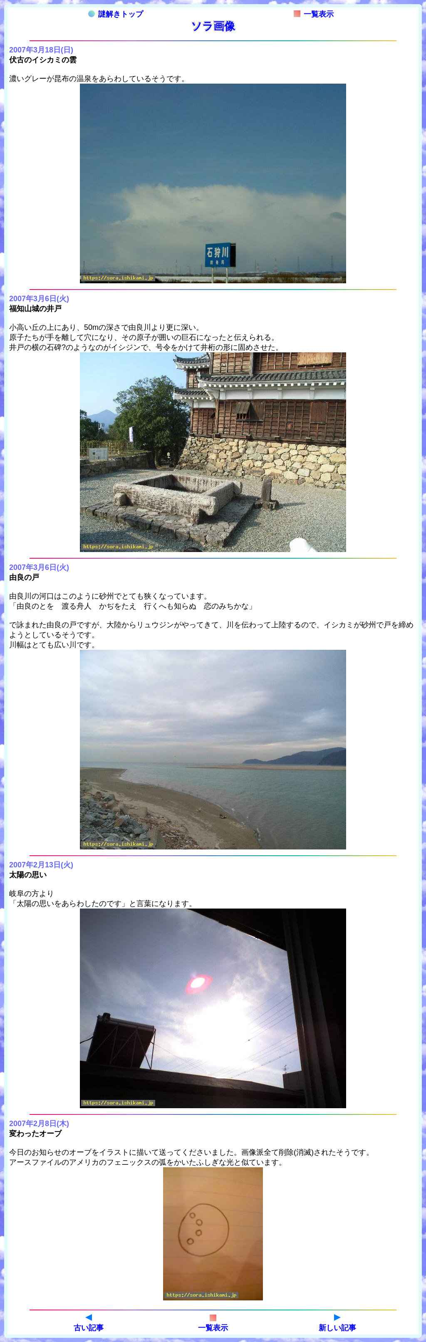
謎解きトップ (115, 14)
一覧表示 (314, 14)
